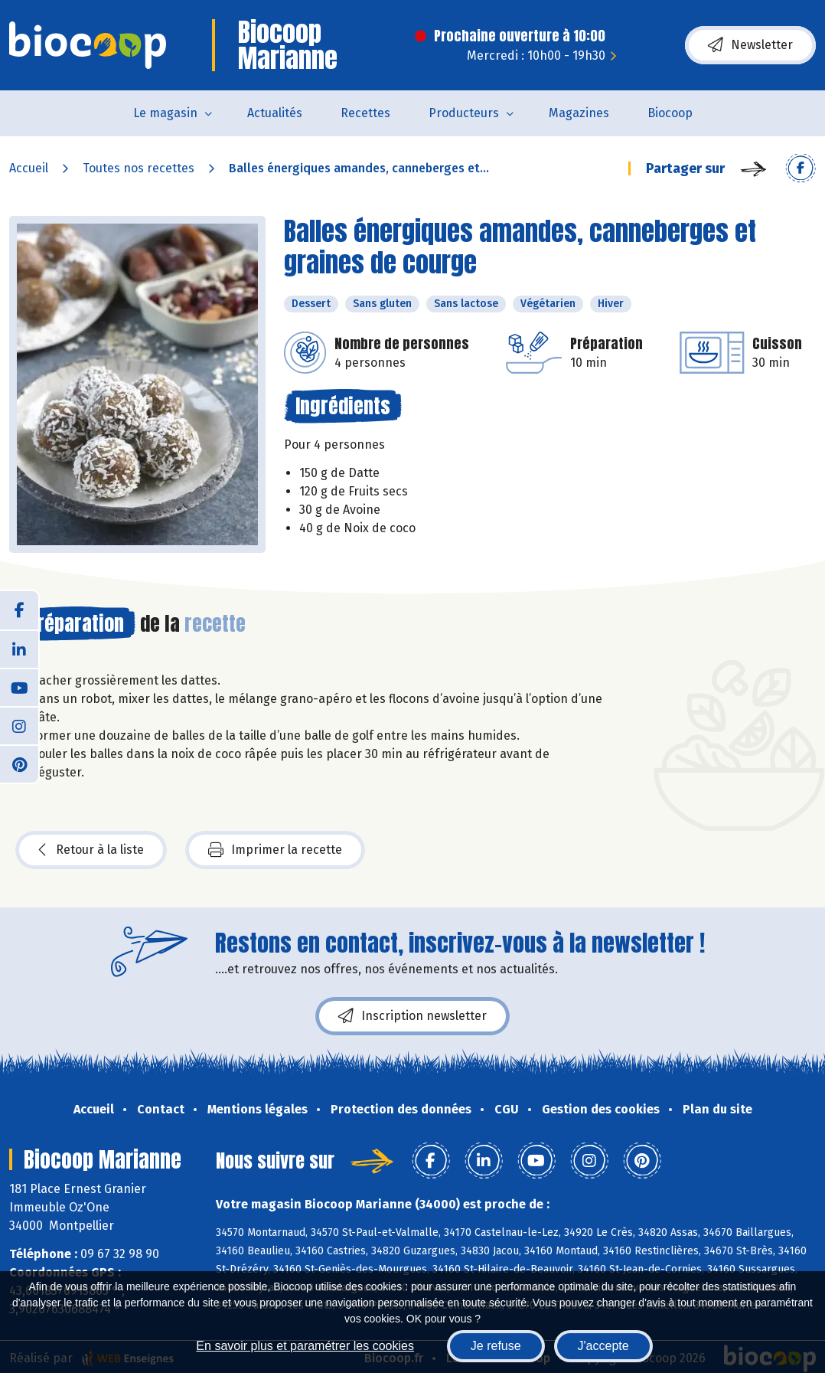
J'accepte (603, 1345)
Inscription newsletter (412, 1016)
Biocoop (670, 113)
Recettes (365, 113)
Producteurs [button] (464, 113)
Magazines (579, 113)
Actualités (274, 113)
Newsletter (750, 45)
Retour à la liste (91, 850)
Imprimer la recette (275, 850)
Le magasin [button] (165, 113)
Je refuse (496, 1345)
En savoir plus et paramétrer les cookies (305, 1345)
